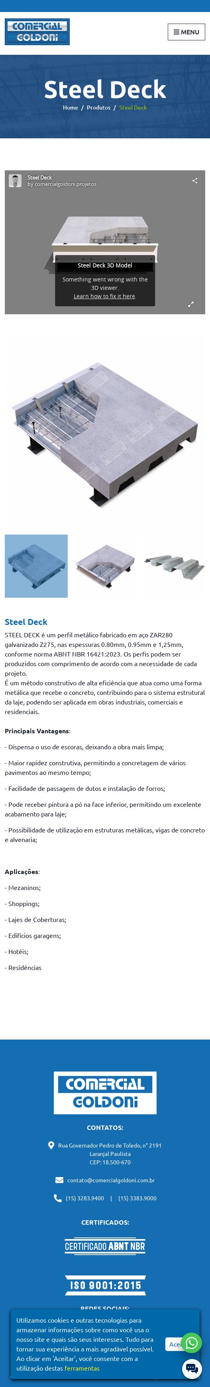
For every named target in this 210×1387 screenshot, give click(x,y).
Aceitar (179, 1344)
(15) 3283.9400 (85, 1198)
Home (70, 107)
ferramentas (82, 1368)
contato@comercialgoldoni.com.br (111, 1180)
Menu (186, 32)
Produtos (98, 107)
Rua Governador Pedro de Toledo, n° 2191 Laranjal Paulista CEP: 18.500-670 (110, 1153)
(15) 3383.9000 (137, 1198)
